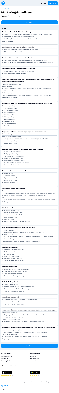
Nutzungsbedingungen (6, 382)
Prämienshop (4, 358)
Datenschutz (18, 382)
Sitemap (54, 382)
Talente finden (33, 356)
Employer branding (34, 358)
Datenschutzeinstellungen (43, 382)
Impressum (26, 382)
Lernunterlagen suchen (7, 356)
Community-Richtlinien (6, 361)
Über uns (33, 382)
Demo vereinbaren (34, 361)
